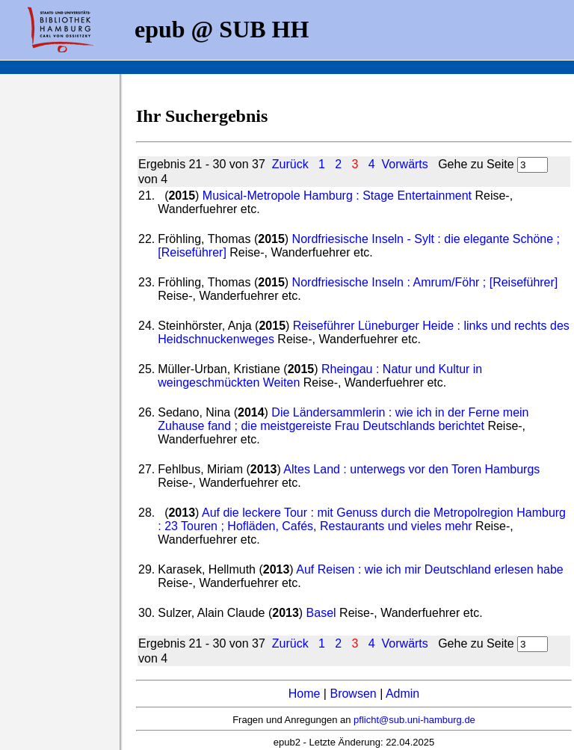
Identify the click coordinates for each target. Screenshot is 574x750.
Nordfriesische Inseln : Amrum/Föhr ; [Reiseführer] (425, 282)
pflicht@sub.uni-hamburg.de (414, 719)
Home (304, 693)
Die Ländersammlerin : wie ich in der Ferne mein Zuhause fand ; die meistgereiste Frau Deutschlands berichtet (343, 419)
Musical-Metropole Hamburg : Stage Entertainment (337, 195)
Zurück (290, 164)
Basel (321, 612)
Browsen (353, 693)
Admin (402, 693)
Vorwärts (405, 164)
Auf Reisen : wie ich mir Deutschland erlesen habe (430, 569)
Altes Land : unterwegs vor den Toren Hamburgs (411, 469)
